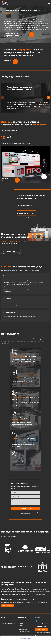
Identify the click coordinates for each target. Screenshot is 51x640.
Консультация (41, 629)
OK (29, 638)
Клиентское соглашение (24, 631)
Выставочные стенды (7, 621)
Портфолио (21, 623)
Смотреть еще (7, 605)
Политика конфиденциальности (23, 628)
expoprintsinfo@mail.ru (41, 623)
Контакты (21, 625)
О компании (22, 621)
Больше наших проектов (9, 130)
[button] (45, 3)
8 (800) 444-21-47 (40, 626)
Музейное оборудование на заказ (8, 624)
